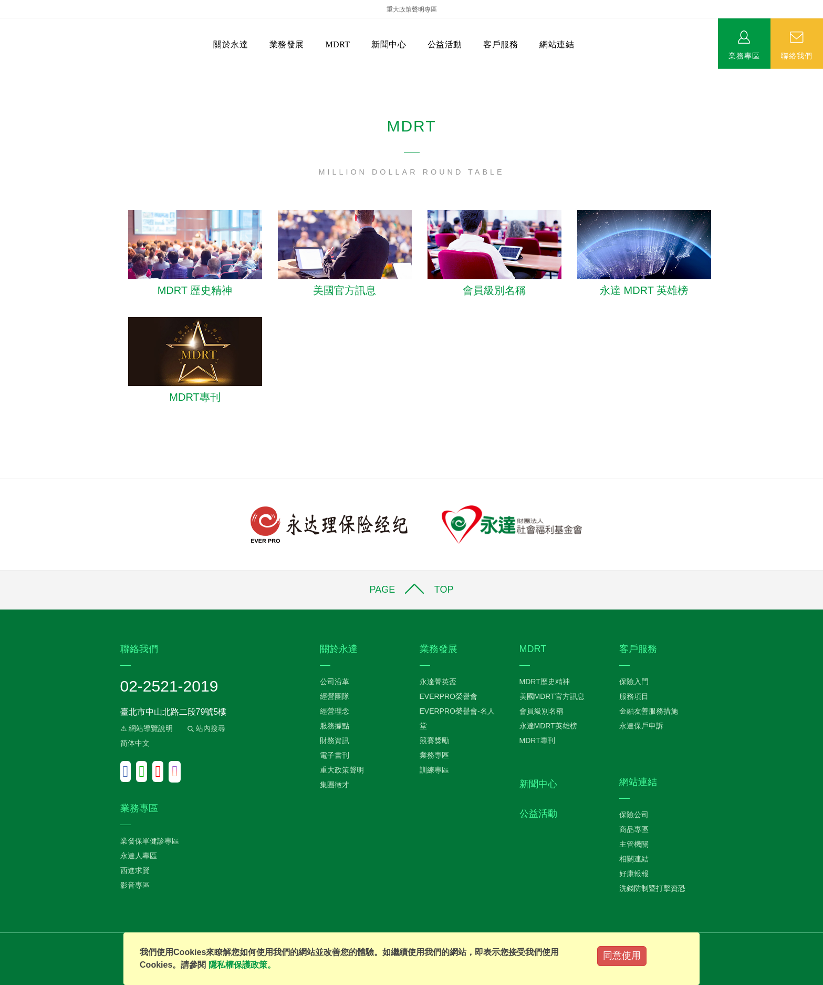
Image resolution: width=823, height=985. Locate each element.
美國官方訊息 (344, 290)
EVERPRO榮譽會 (448, 696)
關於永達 (230, 44)
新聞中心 (388, 44)
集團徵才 (334, 784)
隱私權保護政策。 (242, 964)
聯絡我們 (796, 55)
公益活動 (445, 44)
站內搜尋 (205, 728)
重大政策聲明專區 (412, 9)
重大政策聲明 (342, 770)
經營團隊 (334, 696)
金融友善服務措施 (648, 711)
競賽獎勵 (434, 740)
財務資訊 (334, 740)
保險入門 (634, 681)
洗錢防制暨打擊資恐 (652, 888)
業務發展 (286, 44)
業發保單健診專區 (149, 841)
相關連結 (634, 859)
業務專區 (744, 55)
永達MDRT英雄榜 (548, 726)
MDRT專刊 (194, 397)
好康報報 (634, 873)
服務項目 (634, 696)
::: (3, 73)
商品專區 (634, 829)
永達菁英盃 (438, 681)
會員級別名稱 (494, 290)
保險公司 (634, 814)
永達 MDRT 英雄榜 (644, 290)
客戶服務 (500, 44)
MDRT (337, 44)
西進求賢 (135, 870)
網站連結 (556, 44)
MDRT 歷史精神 (195, 290)
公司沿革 (334, 681)
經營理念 (334, 711)
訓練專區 (434, 770)
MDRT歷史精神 (544, 681)
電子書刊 (334, 755)
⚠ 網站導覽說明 (146, 728)
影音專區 (135, 885)
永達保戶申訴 (641, 726)
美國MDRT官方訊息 (552, 696)
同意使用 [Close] (622, 955)
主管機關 (634, 844)
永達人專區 (138, 855)
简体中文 (135, 743)
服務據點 (334, 726)
